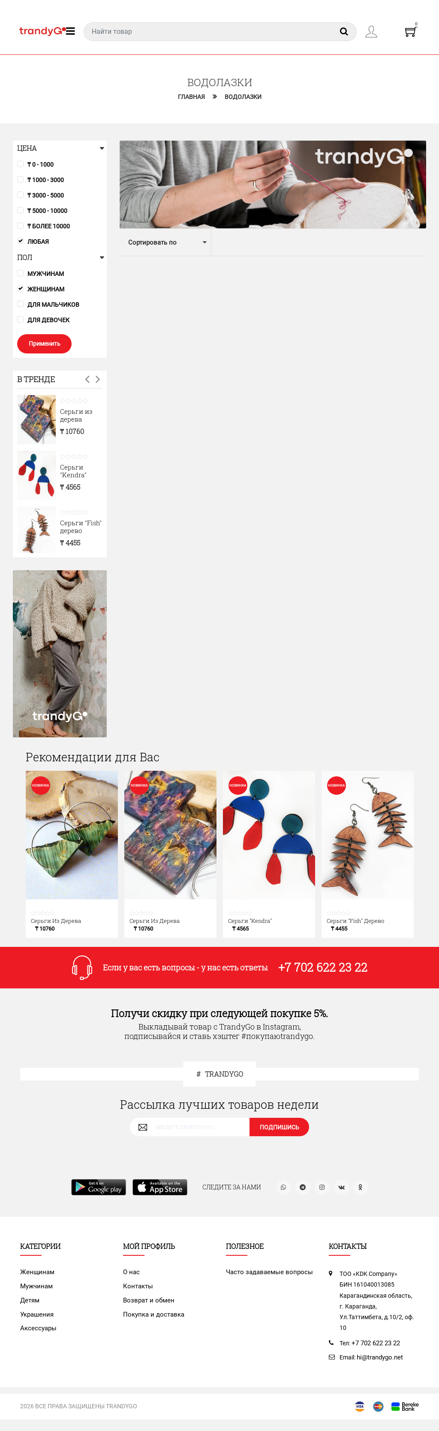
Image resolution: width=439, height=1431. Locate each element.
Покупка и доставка (151, 1319)
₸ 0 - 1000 (40, 165)
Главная (190, 97)
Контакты (137, 1292)
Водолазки (244, 97)
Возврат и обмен (146, 1305)
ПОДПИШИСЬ (279, 1132)
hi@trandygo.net (379, 1363)
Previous (87, 380)
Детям (29, 1305)
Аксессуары (37, 1332)
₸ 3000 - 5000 (45, 195)
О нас (130, 1278)
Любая (38, 242)
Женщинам (45, 289)
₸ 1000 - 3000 (45, 180)
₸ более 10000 (48, 226)
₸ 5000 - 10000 (47, 211)
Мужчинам (45, 274)
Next (98, 380)
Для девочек (48, 320)
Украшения (36, 1319)
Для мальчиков (53, 305)
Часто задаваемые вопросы (266, 1278)
